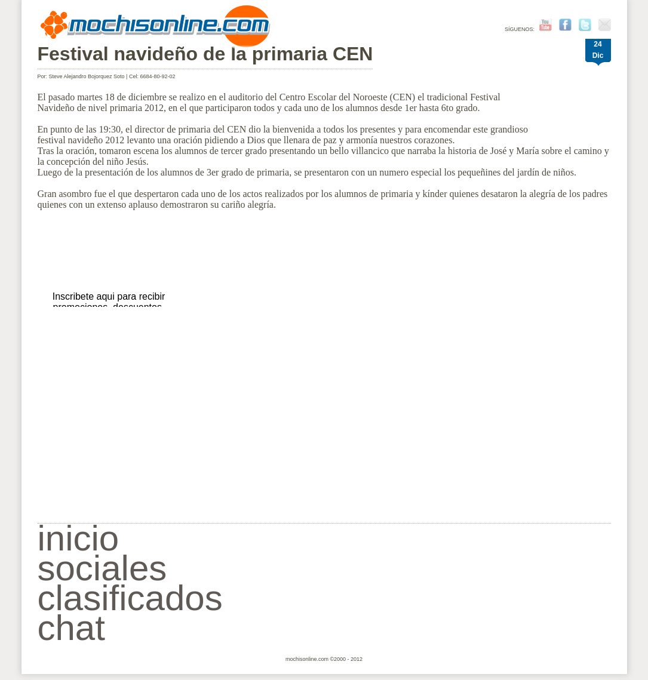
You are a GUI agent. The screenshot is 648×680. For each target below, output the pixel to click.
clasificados (130, 598)
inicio (78, 538)
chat (71, 628)
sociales (102, 568)
